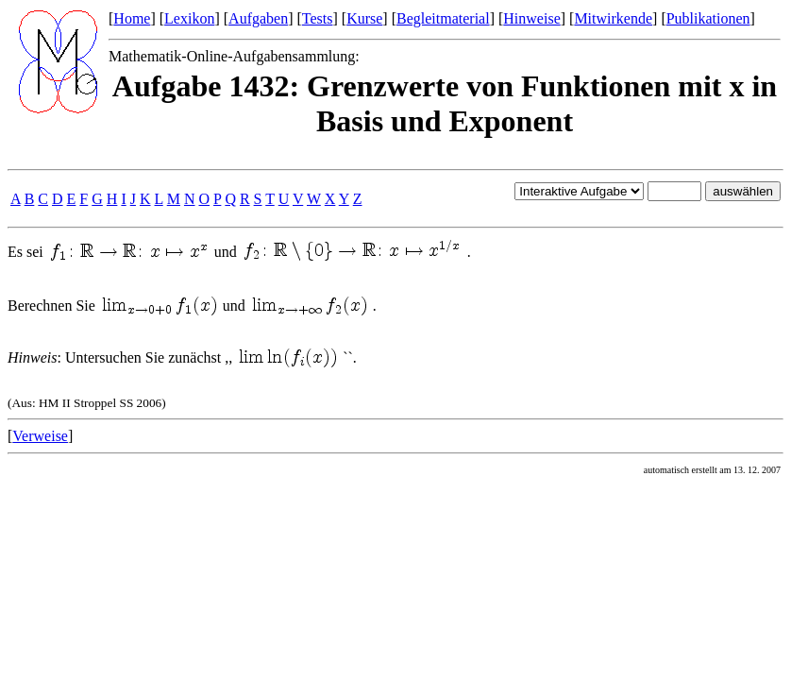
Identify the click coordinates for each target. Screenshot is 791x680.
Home (131, 18)
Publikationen (708, 18)
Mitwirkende (613, 18)
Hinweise (531, 18)
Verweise (40, 436)
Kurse (364, 18)
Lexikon (189, 18)
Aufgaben (258, 18)
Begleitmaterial (443, 18)
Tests (317, 18)
